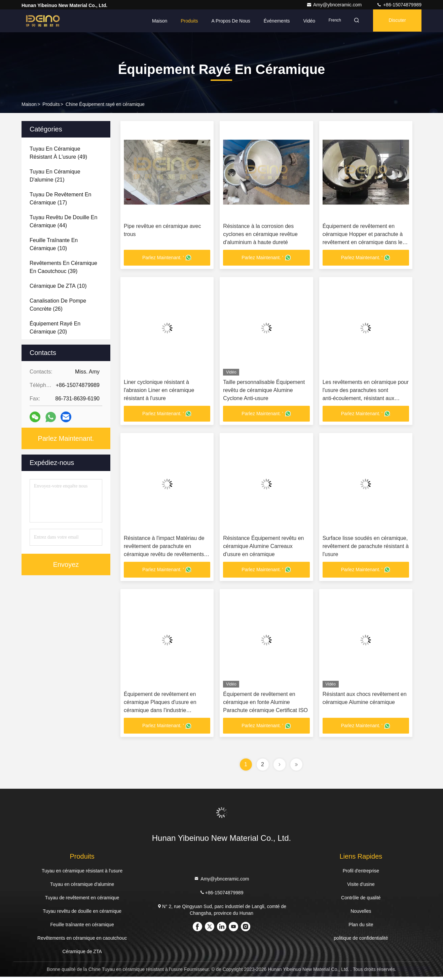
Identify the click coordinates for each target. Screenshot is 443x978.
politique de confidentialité (361, 939)
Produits (185, 21)
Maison (155, 21)
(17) (60, 198)
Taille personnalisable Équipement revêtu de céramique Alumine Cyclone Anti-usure (264, 390)
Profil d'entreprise (361, 872)
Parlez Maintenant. (66, 438)
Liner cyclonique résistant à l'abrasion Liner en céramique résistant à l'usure (159, 390)
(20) (55, 328)
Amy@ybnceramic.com (334, 4)
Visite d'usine (361, 885)
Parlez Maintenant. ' (167, 258)
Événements (272, 21)
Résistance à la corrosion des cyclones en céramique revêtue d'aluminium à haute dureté (260, 234)
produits (51, 104)
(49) (58, 153)
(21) (55, 176)
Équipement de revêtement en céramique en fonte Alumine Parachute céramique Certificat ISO (265, 703)
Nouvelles (360, 912)
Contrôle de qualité (361, 899)
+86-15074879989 (398, 4)
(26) (58, 305)
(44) (63, 221)
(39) (63, 267)
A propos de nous (226, 21)
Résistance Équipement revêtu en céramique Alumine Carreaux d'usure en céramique (263, 547)
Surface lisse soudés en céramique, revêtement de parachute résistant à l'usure (366, 547)
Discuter (396, 21)
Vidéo (305, 21)
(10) (54, 244)
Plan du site (360, 926)
